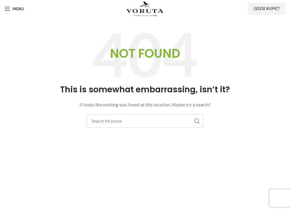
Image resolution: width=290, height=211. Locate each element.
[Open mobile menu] (14, 9)
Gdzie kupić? (267, 8)
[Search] (145, 121)
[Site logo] (144, 8)
